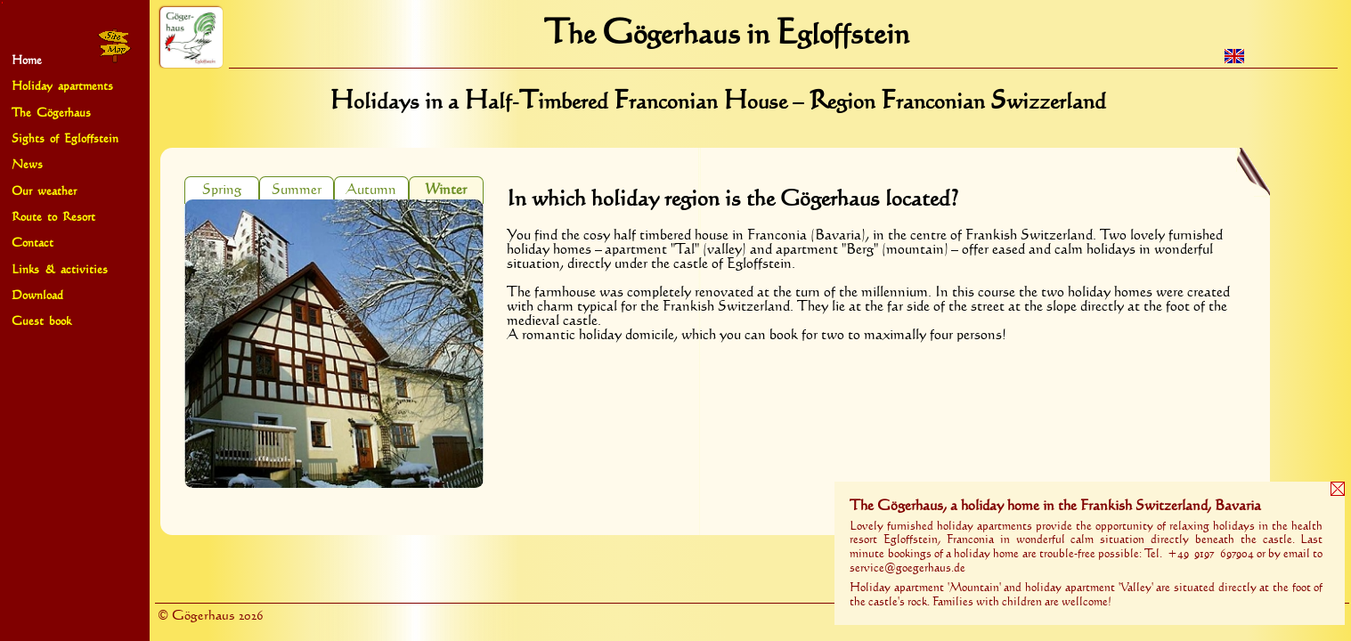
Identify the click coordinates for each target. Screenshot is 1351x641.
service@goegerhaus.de (907, 568)
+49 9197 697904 (1210, 554)
